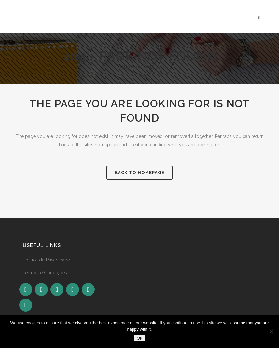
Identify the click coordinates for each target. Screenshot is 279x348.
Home (128, 66)
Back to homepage (139, 172)
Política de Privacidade (46, 259)
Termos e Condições (45, 272)
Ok (139, 338)
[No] (271, 331)
